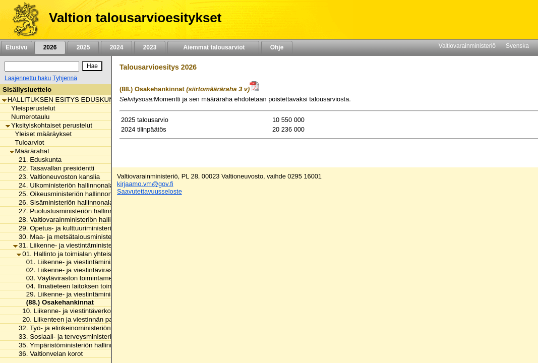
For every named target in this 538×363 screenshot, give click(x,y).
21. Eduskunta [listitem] (37, 159)
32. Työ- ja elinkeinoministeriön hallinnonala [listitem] (81, 328)
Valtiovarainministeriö (467, 45)
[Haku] (42, 66)
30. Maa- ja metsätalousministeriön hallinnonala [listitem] (87, 236)
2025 (83, 47)
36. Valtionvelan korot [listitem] (48, 353)
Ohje (277, 47)
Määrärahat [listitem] (29, 151)
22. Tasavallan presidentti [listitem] (53, 168)
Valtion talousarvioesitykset (135, 17)
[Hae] (92, 66)
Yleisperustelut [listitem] (30, 108)
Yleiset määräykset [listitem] (41, 134)
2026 (50, 47)
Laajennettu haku (28, 78)
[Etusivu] (22, 19)
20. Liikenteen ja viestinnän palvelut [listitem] (72, 319)
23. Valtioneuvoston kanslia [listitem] (56, 176)
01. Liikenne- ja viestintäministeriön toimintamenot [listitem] (98, 262)
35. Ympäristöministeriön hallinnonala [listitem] (71, 345)
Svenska (517, 45)
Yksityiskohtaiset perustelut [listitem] (49, 125)
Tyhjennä (64, 78)
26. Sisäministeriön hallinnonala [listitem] (63, 202)
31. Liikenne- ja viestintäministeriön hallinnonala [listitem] (87, 245)
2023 (150, 47)
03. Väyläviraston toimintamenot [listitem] (71, 278)
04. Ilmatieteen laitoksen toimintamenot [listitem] (82, 286)
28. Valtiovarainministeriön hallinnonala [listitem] (74, 219)
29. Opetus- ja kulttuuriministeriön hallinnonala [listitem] (84, 228)
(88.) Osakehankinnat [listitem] (57, 302)
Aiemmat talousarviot (213, 47)
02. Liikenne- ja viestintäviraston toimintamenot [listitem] (93, 270)
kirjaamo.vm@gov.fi (145, 184)
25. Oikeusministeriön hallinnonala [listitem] (67, 194)
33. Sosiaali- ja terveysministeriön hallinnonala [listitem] (84, 336)
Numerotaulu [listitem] (27, 116)
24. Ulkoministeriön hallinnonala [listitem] (63, 185)
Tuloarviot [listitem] (27, 142)
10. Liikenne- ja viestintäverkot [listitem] (64, 311)
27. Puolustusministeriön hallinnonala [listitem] (71, 211)
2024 (116, 47)
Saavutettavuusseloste (149, 191)
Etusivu (16, 47)
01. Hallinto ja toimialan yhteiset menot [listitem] (77, 254)
